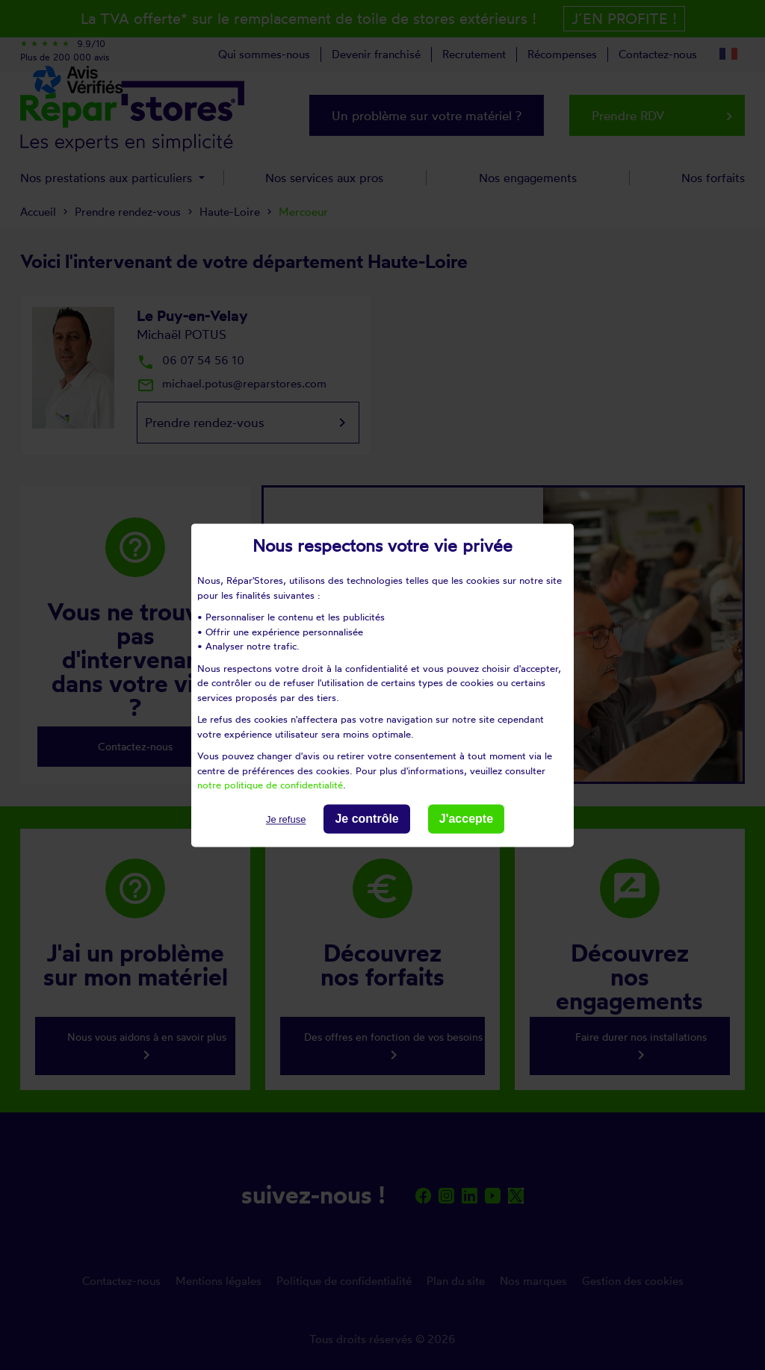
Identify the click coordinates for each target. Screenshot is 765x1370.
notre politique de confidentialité (270, 785)
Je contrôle (366, 818)
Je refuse (286, 819)
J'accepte (466, 818)
